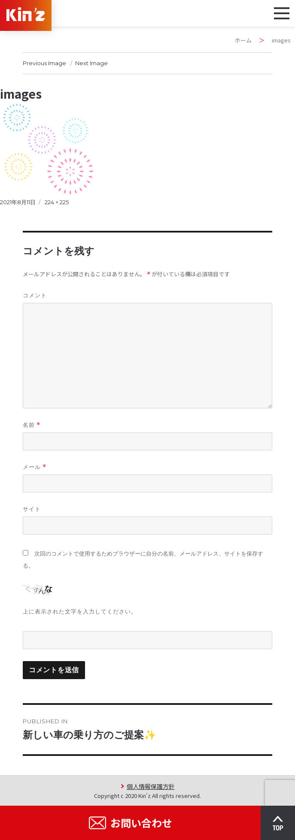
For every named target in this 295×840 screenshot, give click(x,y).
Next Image (91, 63)
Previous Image (44, 63)
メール (34, 466)
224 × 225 (57, 202)
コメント (35, 295)
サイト (32, 508)
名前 (31, 424)
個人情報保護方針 (151, 786)
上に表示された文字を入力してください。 (80, 611)
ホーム (243, 40)
